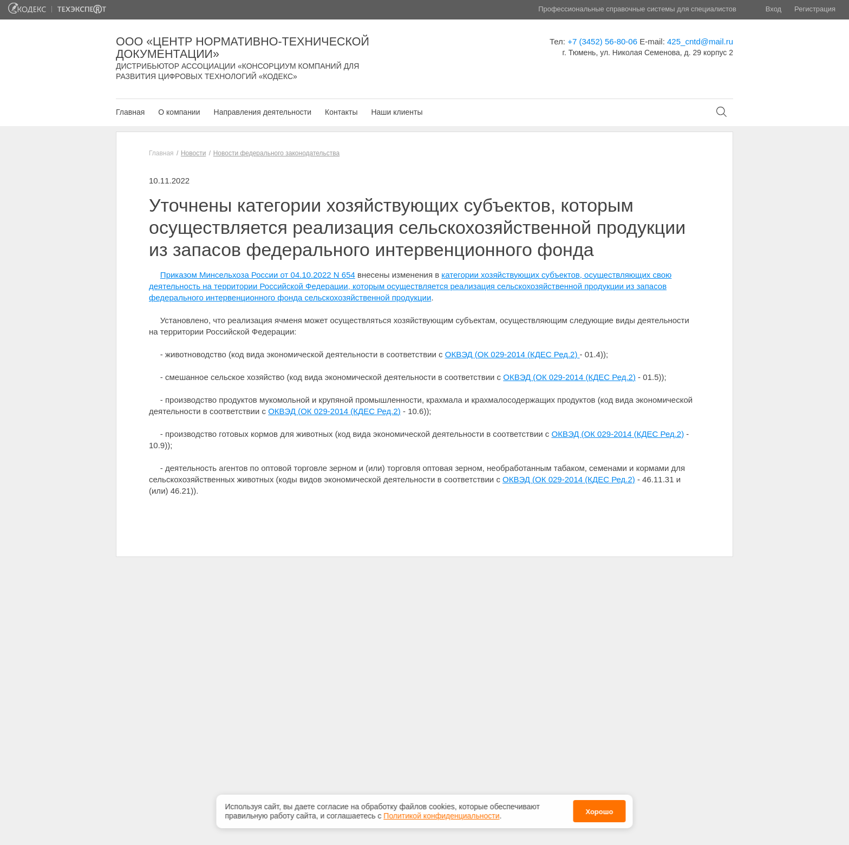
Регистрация (814, 9)
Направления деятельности (262, 112)
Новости (193, 153)
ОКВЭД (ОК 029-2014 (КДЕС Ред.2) (512, 354)
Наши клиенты (396, 112)
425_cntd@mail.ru (700, 41)
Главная (130, 112)
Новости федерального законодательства (276, 153)
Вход (773, 9)
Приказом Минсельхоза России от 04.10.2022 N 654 (257, 274)
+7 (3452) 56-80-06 (602, 41)
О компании (179, 112)
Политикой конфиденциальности (441, 815)
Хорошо (599, 812)
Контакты (341, 112)
